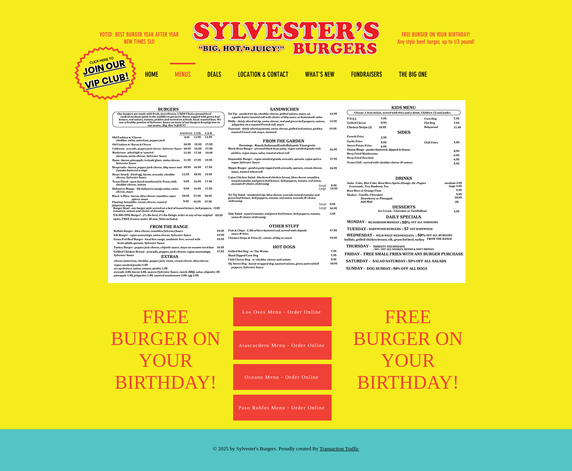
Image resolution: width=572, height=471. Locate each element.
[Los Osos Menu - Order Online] (282, 311)
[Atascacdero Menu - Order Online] (282, 345)
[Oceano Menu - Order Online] (282, 377)
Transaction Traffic (339, 449)
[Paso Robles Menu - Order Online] (282, 408)
